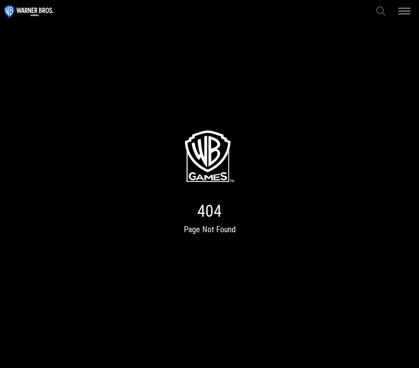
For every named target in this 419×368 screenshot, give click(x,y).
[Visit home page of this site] (28, 11)
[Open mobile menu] (404, 11)
